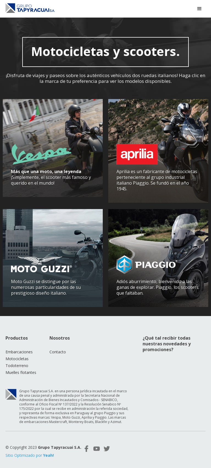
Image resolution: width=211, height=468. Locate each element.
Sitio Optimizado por (29, 451)
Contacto (57, 348)
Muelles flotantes (20, 368)
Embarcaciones (19, 348)
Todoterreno (16, 361)
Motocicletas (17, 354)
